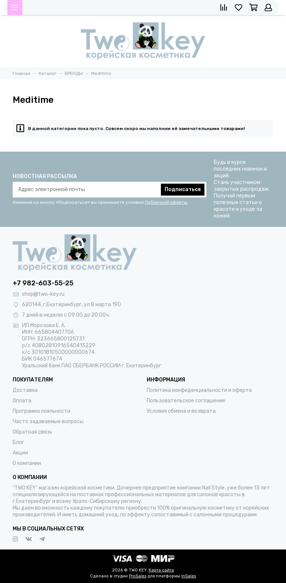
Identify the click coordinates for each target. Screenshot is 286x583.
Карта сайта (161, 570)
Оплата (22, 400)
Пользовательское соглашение (186, 400)
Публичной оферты (166, 202)
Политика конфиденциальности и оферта (199, 390)
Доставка (25, 390)
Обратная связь (32, 432)
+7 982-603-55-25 (43, 283)
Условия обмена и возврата (181, 411)
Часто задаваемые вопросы (48, 421)
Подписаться (183, 189)
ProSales (137, 576)
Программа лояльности (41, 411)
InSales (188, 576)
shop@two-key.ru (43, 294)
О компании (27, 463)
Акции (20, 453)
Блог (18, 442)
